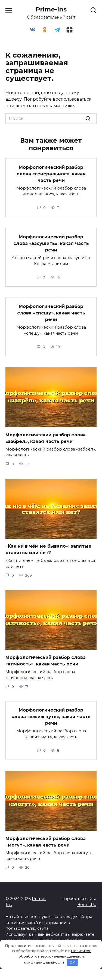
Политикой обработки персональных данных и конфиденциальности (55, 956)
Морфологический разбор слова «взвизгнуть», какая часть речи (51, 716)
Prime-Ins (51, 9)
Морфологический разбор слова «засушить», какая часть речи (51, 243)
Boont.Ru (86, 904)
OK (72, 962)
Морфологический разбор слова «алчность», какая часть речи (45, 661)
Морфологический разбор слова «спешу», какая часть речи (51, 313)
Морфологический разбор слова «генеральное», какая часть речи (51, 173)
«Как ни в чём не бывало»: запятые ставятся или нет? (48, 549)
